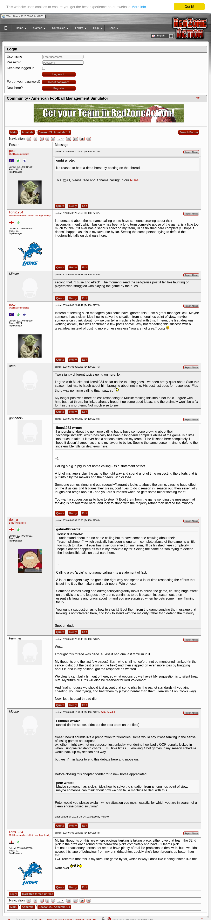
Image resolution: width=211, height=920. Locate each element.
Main (13, 132)
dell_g (13, 519)
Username (14, 56)
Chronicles (58, 28)
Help (95, 28)
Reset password (58, 82)
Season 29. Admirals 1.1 (54, 132)
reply (13, 894)
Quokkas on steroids (19, 154)
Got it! (189, 7)
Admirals (28, 132)
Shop (111, 28)
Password (14, 62)
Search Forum (188, 132)
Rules (134, 180)
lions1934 (16, 212)
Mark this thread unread (37, 894)
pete (12, 151)
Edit (84, 205)
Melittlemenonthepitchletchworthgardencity (29, 215)
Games (37, 28)
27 (75, 139)
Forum (78, 28)
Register (58, 88)
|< (29, 139)
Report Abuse (191, 152)
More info (138, 7)
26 (68, 139)
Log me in (58, 74)
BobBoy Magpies (17, 523)
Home (19, 28)
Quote (60, 205)
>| (89, 139)
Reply (73, 205)
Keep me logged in (20, 68)
